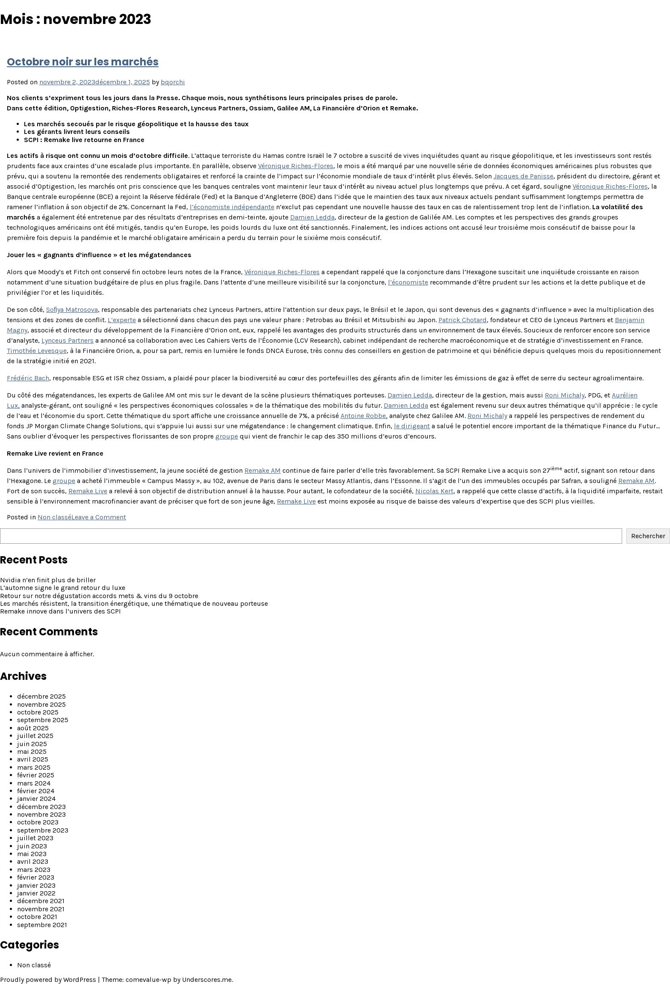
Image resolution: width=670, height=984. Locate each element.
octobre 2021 (37, 917)
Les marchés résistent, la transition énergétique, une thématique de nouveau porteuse (134, 603)
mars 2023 (33, 869)
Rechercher (648, 536)
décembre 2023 (41, 807)
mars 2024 (33, 783)
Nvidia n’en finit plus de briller (48, 580)
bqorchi (173, 82)
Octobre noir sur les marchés (83, 62)
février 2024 (35, 791)
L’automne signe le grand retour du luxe (62, 588)
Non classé (54, 517)
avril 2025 (32, 759)
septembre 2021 (42, 925)
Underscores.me (207, 979)
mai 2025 (32, 751)
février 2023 (35, 877)
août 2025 (33, 728)
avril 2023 (32, 861)
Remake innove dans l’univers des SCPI (60, 611)
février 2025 (35, 775)
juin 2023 (32, 846)
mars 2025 (33, 767)
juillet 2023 (35, 838)
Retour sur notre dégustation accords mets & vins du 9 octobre (99, 596)
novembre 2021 (41, 909)
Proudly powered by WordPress (49, 979)
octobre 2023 (38, 822)
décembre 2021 (41, 901)
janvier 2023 (36, 885)
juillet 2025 (35, 736)
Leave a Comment (98, 517)
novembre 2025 (41, 704)
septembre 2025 (42, 720)
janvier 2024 (36, 798)
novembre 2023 (41, 814)
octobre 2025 (38, 712)
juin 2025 (32, 744)
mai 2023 (32, 854)
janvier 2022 (36, 893)
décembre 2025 (41, 696)
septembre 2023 (42, 830)
